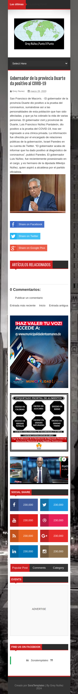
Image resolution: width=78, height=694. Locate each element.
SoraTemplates (36, 685)
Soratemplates (39, 660)
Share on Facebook (26, 224)
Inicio (42, 305)
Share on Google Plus (27, 248)
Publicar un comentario (29, 297)
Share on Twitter (24, 236)
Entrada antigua (58, 305)
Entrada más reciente (23, 305)
